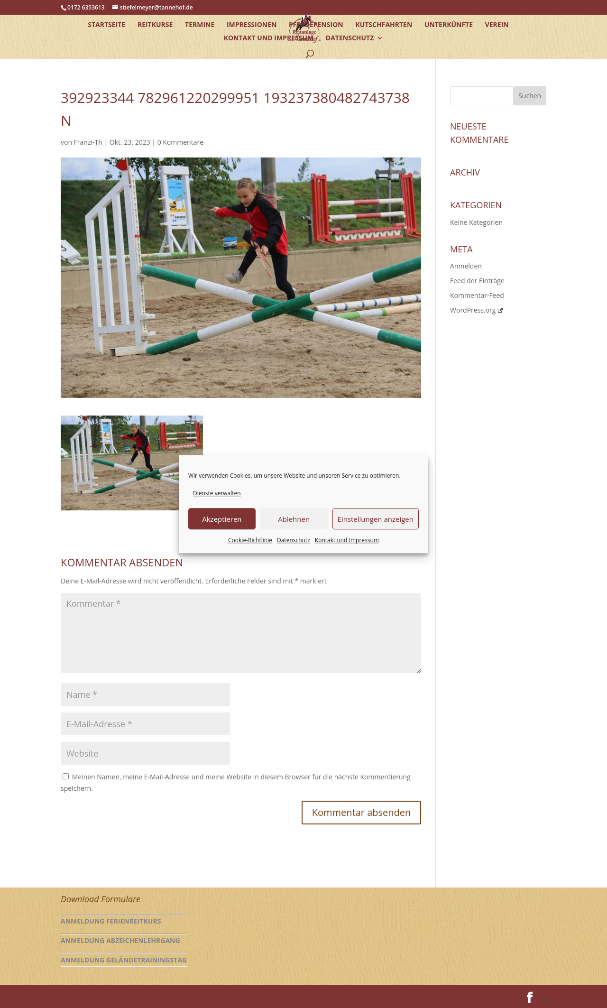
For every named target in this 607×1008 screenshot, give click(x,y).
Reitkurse (155, 25)
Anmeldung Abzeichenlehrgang (120, 940)
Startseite (106, 25)
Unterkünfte (448, 25)
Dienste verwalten (217, 493)
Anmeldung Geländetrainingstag (124, 959)
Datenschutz (293, 540)
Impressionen (252, 25)
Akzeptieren (221, 519)
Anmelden (466, 265)
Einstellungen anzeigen (376, 519)
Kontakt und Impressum (347, 540)
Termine (199, 25)
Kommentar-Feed (477, 295)
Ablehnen (294, 519)
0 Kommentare (180, 142)
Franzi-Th (88, 142)
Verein (497, 25)
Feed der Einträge (477, 280)
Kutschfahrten (383, 25)
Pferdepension (316, 25)
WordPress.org (476, 309)
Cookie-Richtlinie (250, 540)
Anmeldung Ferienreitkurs (111, 920)
